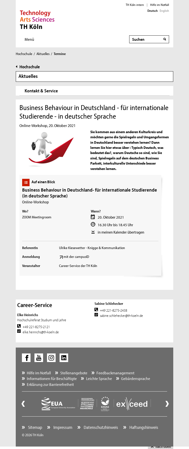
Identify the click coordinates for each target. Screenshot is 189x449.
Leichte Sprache (99, 378)
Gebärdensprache (135, 378)
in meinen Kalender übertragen (121, 232)
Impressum (62, 427)
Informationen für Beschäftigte (52, 378)
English (164, 11)
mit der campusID (76, 256)
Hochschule (24, 53)
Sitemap (34, 427)
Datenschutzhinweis (100, 427)
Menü (29, 39)
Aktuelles (42, 53)
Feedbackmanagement (115, 372)
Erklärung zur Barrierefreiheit (50, 384)
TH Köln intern (135, 5)
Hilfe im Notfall (159, 5)
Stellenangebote (73, 372)
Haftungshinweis (143, 427)
